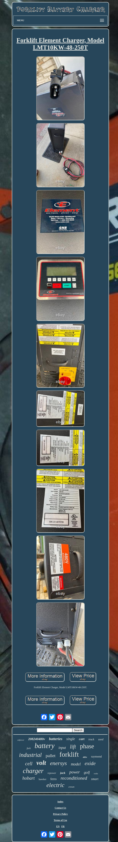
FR (63, 826)
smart (94, 779)
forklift (69, 754)
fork (28, 748)
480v (85, 757)
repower (51, 772)
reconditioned (74, 778)
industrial (30, 755)
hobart (28, 778)
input (62, 748)
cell (28, 763)
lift (73, 747)
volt (41, 762)
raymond (96, 756)
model (76, 764)
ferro (53, 779)
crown (72, 786)
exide (90, 763)
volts (96, 773)
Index (60, 801)
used (100, 739)
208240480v (36, 739)
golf (87, 772)
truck (91, 739)
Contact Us (60, 807)
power (74, 772)
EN (58, 826)
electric (55, 785)
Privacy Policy (60, 814)
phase (87, 746)
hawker (42, 779)
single (70, 739)
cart (81, 739)
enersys (58, 763)
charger (33, 770)
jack (62, 772)
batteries (56, 739)
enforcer (20, 740)
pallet (50, 755)
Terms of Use (60, 820)
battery (44, 746)
